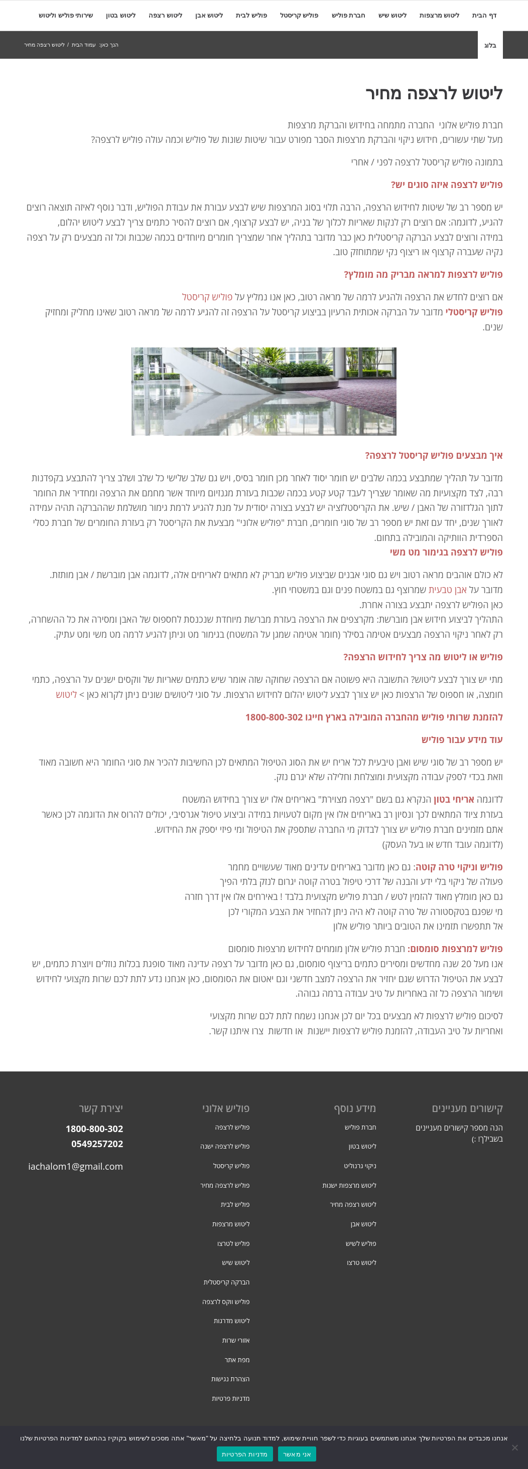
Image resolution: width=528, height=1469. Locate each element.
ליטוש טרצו (361, 1262)
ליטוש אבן (363, 1223)
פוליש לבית (235, 1204)
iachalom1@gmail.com (75, 1166)
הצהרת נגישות (230, 1378)
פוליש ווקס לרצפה (225, 1301)
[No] (515, 1447)
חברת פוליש (360, 1127)
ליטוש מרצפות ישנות (349, 1185)
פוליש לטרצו (233, 1243)
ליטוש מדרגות (231, 1320)
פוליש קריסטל (207, 297)
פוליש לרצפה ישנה (224, 1146)
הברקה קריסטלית (227, 1282)
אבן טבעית (448, 590)
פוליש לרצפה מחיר (224, 1185)
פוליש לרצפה (232, 1127)
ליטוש (66, 694)
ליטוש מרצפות (231, 1223)
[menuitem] (484, 16)
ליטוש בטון (362, 1146)
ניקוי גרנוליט (360, 1165)
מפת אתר (237, 1359)
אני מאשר (297, 1454)
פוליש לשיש (361, 1243)
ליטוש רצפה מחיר (353, 1204)
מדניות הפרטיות (245, 1454)
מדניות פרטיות (230, 1398)
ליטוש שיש (236, 1262)
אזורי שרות (236, 1340)
